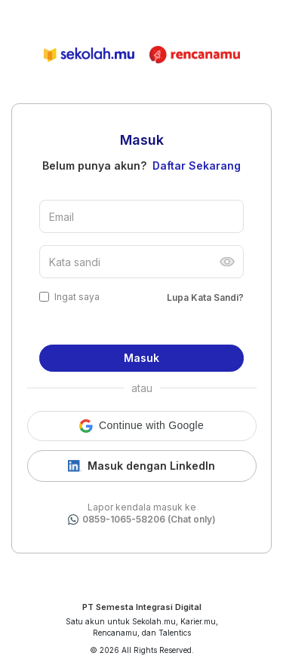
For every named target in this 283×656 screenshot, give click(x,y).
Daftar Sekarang (196, 165)
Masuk (141, 357)
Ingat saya (77, 296)
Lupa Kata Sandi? (205, 297)
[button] (142, 426)
